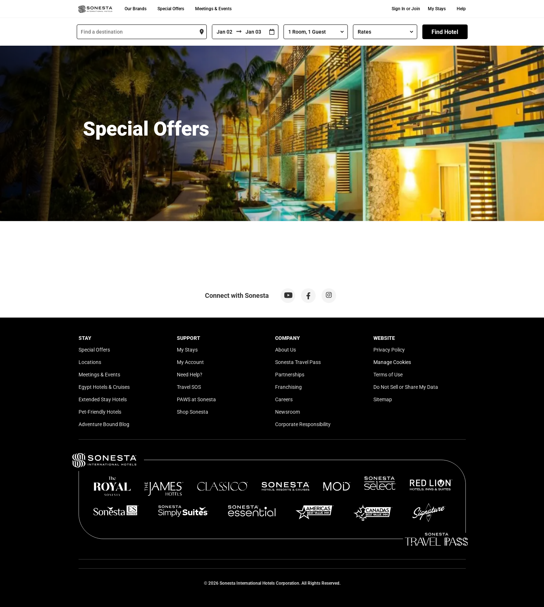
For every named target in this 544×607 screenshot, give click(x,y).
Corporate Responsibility (303, 424)
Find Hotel (444, 32)
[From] (224, 31)
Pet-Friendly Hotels (100, 412)
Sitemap (382, 399)
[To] (253, 31)
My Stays (437, 8)
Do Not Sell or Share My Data (405, 387)
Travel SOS (189, 387)
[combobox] (142, 31)
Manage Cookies (392, 362)
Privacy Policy (389, 350)
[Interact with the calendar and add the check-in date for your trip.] (271, 32)
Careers (284, 399)
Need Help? (189, 375)
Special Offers (170, 8)
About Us (285, 350)
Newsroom (287, 412)
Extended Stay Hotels (103, 399)
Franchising (288, 387)
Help (461, 8)
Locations (90, 362)
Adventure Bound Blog (104, 424)
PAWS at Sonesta (196, 399)
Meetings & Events (213, 8)
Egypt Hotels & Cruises (104, 387)
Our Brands (136, 8)
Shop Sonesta (192, 412)
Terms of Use (388, 375)
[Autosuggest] (142, 31)
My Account (190, 362)
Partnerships (289, 375)
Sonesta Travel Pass (298, 362)
